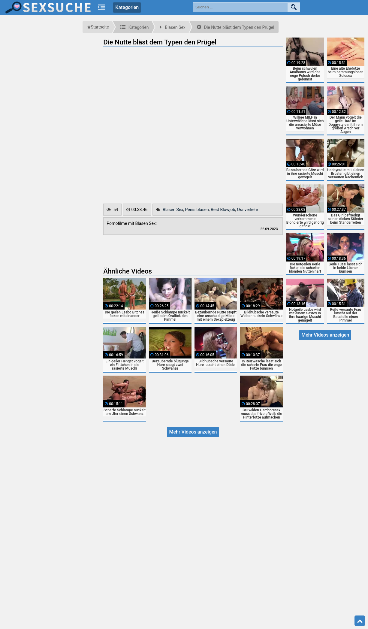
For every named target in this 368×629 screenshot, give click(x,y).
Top (360, 620)
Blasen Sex (173, 209)
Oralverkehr (247, 209)
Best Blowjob (223, 209)
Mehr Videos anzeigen (193, 432)
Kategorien (127, 7)
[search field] (240, 7)
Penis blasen (197, 209)
